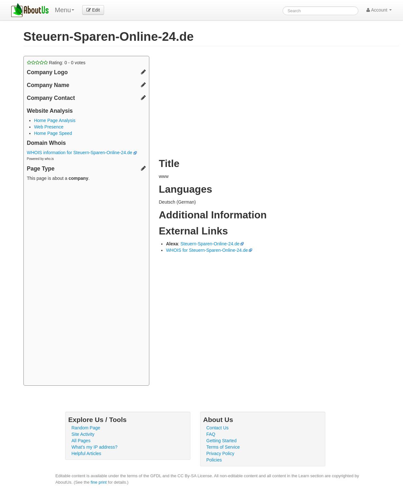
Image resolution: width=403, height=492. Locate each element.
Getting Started (221, 440)
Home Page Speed (53, 133)
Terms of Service (223, 447)
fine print (99, 482)
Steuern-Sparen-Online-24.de (210, 243)
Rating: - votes (56, 62)
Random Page (86, 427)
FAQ (210, 434)
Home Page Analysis (54, 120)
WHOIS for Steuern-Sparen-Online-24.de (207, 250)
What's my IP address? (95, 447)
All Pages (81, 440)
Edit (93, 10)
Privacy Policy (220, 453)
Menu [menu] (64, 9)
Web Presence (49, 126)
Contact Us (217, 427)
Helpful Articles (86, 453)
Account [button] (379, 10)
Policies (214, 459)
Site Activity (83, 434)
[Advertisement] (86, 284)
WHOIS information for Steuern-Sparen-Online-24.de (82, 152)
